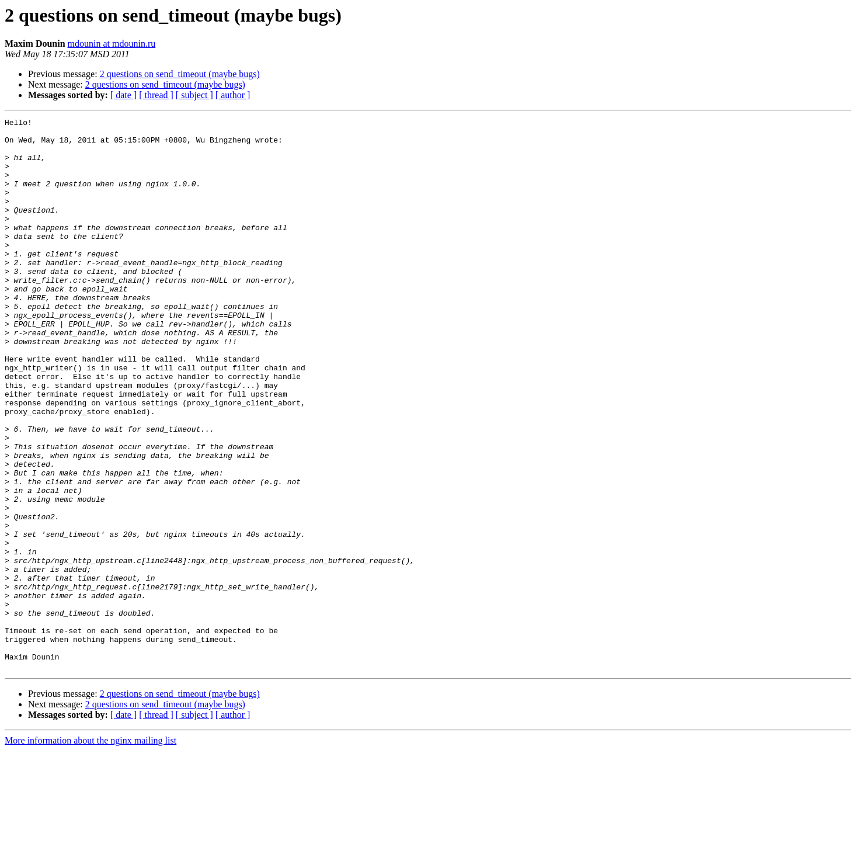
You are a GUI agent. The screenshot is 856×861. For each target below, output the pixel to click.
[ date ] (123, 95)
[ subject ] (194, 95)
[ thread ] (156, 95)
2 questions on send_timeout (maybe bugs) (180, 74)
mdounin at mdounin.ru (112, 43)
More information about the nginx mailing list (90, 851)
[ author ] (232, 95)
